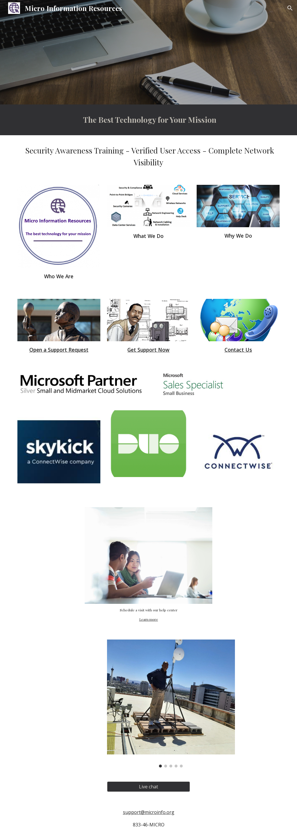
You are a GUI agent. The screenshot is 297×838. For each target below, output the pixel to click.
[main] (148, 119)
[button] (290, 8)
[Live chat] (148, 786)
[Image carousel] (171, 703)
